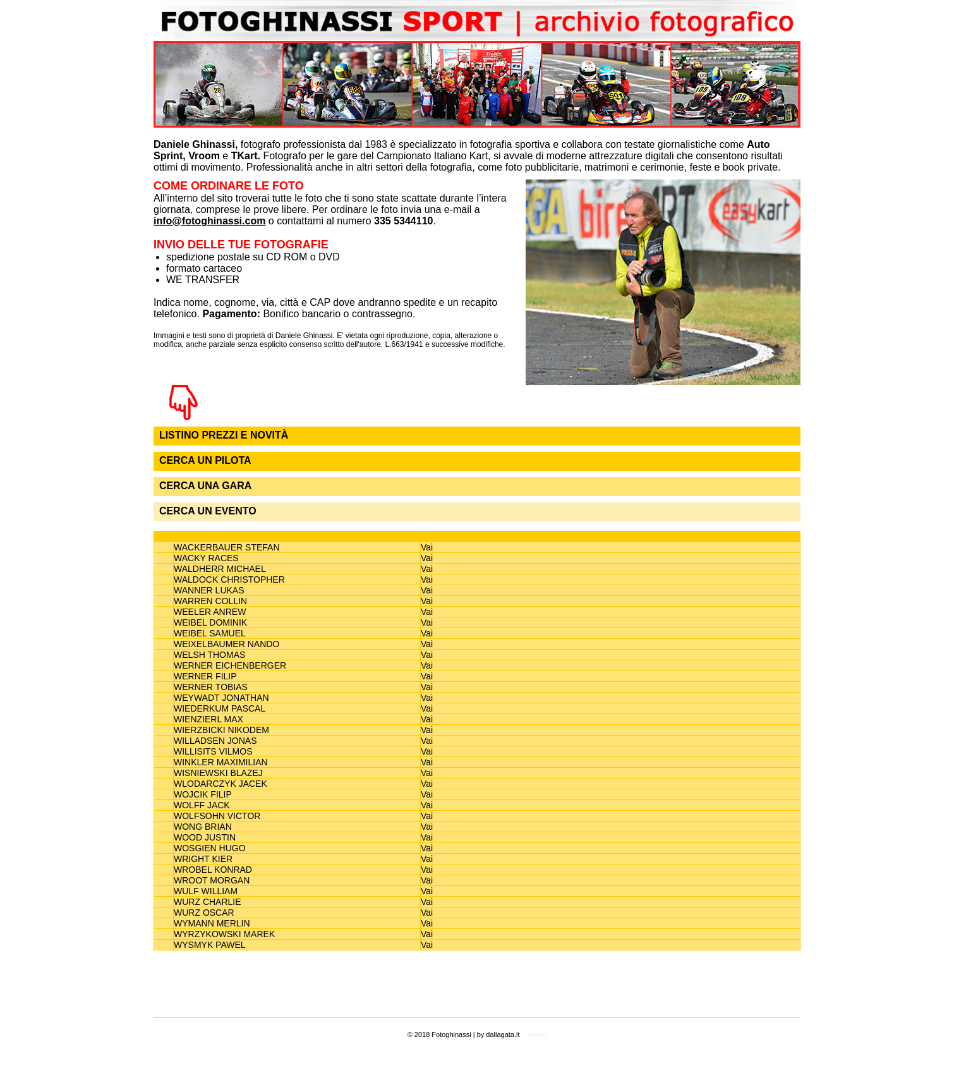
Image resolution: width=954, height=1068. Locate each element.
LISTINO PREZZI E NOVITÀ (223, 435)
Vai (427, 547)
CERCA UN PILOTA (205, 460)
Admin (536, 1034)
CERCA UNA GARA (205, 485)
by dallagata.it (498, 1034)
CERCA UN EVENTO (208, 511)
